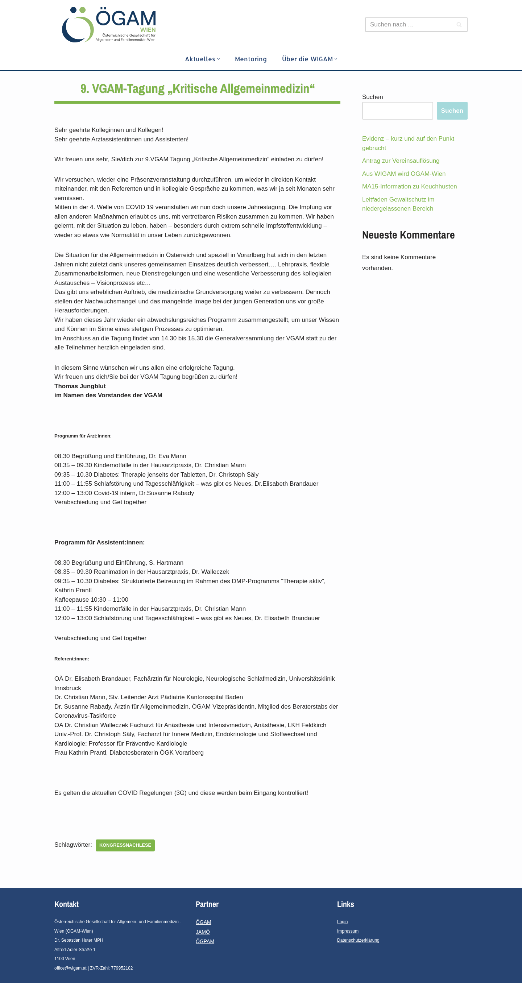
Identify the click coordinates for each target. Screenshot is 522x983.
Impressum (348, 931)
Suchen (372, 97)
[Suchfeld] (408, 24)
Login (342, 921)
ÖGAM (203, 922)
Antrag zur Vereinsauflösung (401, 160)
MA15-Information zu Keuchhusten (409, 186)
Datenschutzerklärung (358, 940)
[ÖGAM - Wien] (110, 25)
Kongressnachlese (125, 845)
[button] (218, 59)
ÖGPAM (205, 941)
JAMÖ (203, 932)
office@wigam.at (70, 968)
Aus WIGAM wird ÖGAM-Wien (404, 173)
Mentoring (251, 59)
